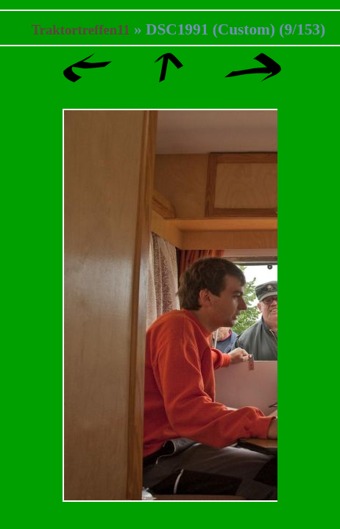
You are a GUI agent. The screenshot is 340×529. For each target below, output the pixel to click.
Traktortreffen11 (81, 29)
